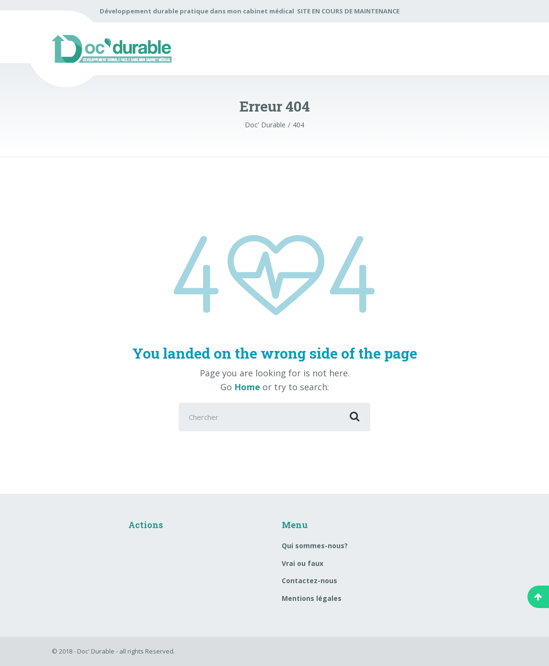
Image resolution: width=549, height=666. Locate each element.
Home (247, 387)
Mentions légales (312, 598)
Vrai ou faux (302, 563)
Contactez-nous (309, 580)
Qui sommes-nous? (315, 545)
